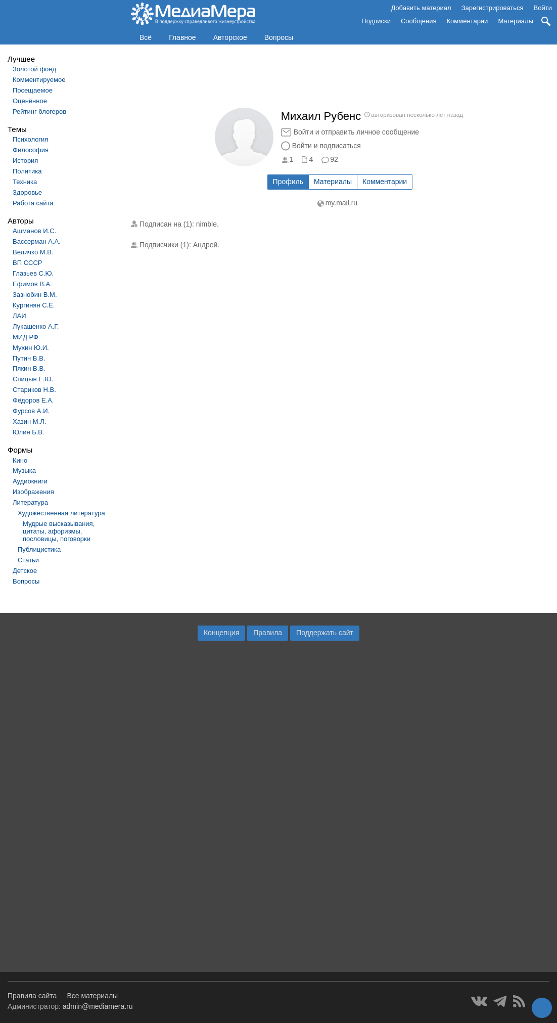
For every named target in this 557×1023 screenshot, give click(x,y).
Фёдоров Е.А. (33, 400)
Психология (30, 139)
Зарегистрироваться (492, 8)
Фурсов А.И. (31, 411)
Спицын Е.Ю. (33, 379)
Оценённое (30, 101)
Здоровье (27, 192)
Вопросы (278, 37)
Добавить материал (421, 8)
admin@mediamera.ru (98, 1006)
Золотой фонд (34, 69)
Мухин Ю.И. (31, 347)
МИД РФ (25, 337)
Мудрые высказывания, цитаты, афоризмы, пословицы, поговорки (59, 531)
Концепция (221, 633)
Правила (267, 633)
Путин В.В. (29, 358)
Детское (25, 570)
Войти (543, 8)
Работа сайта (33, 203)
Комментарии (467, 21)
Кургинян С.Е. (34, 305)
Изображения (33, 492)
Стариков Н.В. (34, 389)
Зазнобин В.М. (35, 294)
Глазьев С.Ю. (33, 273)
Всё (146, 37)
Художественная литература (61, 513)
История (25, 160)
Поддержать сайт (324, 633)
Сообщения (419, 21)
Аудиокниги (30, 481)
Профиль (288, 181)
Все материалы (92, 996)
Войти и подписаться (326, 146)
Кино (20, 460)
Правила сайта (32, 996)
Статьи (28, 560)
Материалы (515, 21)
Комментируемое (39, 79)
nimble (206, 224)
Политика (27, 171)
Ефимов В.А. (32, 284)
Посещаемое (33, 90)
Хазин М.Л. (29, 421)
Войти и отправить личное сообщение (356, 132)
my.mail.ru (342, 203)
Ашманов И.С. (34, 231)
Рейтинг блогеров (39, 111)
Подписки (376, 21)
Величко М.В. (33, 252)
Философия (31, 150)
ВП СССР (27, 262)
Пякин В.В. (29, 368)
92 (334, 159)
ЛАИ (19, 316)
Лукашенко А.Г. (36, 326)
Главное (182, 37)
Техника (25, 182)
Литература (30, 502)
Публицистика (39, 549)
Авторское (230, 37)
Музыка (24, 470)
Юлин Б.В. (28, 432)
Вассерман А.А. (37, 241)
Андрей (205, 245)
